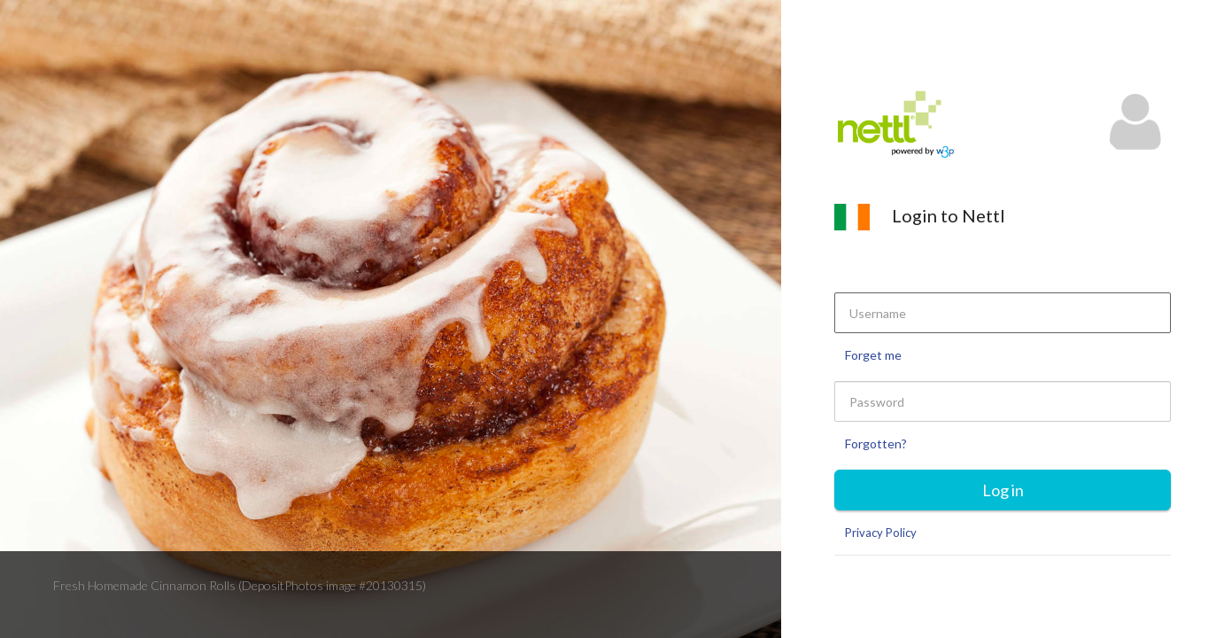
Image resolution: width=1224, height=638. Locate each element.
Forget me (873, 354)
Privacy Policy (881, 532)
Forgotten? (876, 443)
